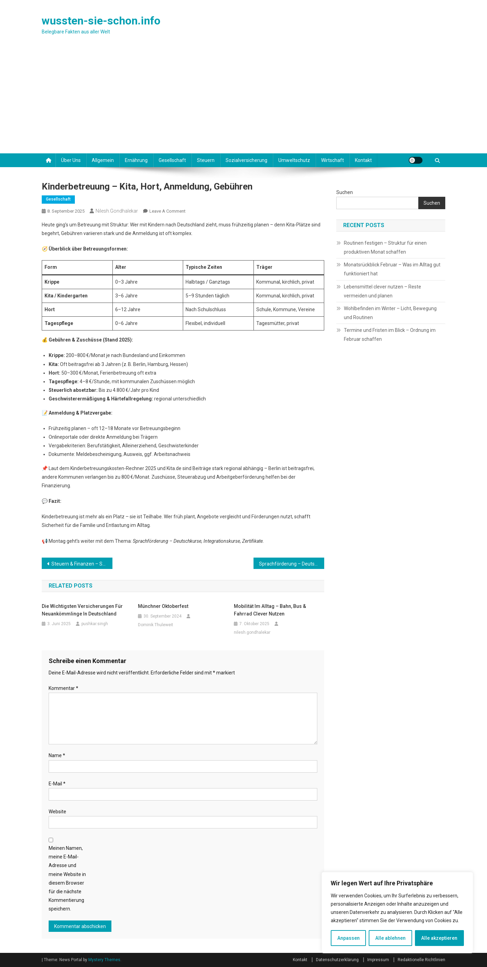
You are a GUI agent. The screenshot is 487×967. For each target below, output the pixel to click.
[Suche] (437, 159)
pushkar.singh (94, 623)
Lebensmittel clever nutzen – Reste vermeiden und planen (382, 291)
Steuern (206, 160)
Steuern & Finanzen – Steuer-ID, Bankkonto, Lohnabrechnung (81, 564)
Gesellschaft (172, 160)
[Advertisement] (243, 101)
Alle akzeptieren (439, 938)
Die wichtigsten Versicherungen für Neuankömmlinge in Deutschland (82, 610)
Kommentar (63, 688)
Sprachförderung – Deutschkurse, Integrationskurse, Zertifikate (291, 564)
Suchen (344, 192)
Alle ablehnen (390, 938)
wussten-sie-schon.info (101, 20)
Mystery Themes (104, 959)
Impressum (378, 959)
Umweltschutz (294, 160)
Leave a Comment (167, 211)
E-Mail (57, 783)
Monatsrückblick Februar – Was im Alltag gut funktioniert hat (392, 269)
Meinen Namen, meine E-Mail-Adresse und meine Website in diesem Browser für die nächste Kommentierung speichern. (67, 878)
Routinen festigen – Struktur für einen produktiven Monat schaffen (385, 247)
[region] (397, 912)
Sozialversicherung (246, 160)
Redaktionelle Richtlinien (421, 959)
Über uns (71, 160)
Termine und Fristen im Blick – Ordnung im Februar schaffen (390, 334)
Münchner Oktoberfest (163, 606)
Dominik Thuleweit (155, 624)
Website (57, 811)
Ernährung (136, 160)
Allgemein (103, 160)
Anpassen (348, 938)
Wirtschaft (332, 160)
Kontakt (363, 160)
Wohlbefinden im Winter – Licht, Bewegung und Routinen (390, 313)
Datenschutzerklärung (337, 959)
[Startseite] (49, 160)
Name (57, 755)
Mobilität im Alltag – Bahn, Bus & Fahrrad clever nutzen (270, 610)
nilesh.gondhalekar (117, 211)
